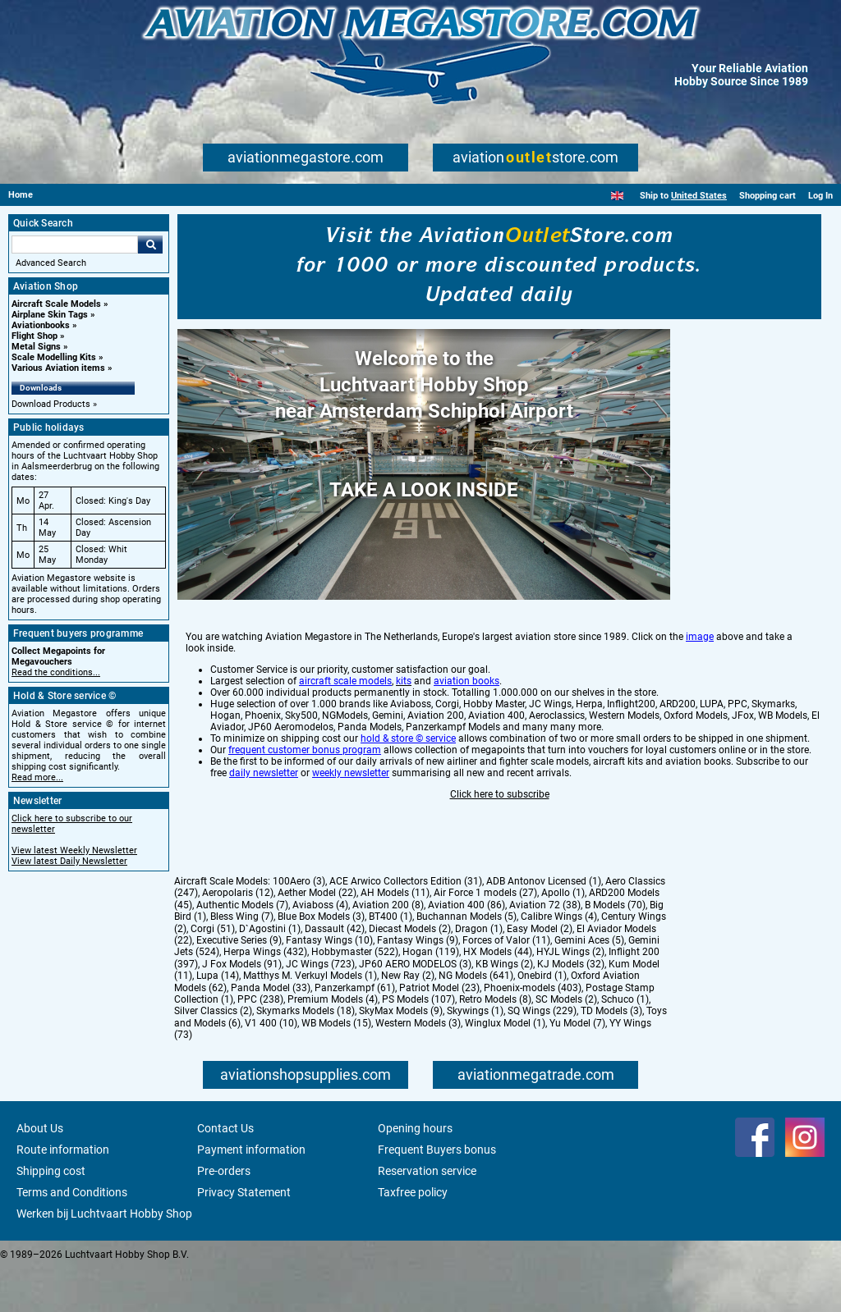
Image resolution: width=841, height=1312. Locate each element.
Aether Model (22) (317, 936)
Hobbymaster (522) (354, 995)
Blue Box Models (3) (321, 960)
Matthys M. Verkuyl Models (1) (310, 1019)
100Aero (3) (299, 924)
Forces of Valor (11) (506, 984)
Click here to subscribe (499, 859)
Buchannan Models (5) (466, 960)
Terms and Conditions (71, 1235)
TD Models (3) (611, 1054)
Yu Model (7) (577, 1066)
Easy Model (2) (539, 972)
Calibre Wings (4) (559, 960)
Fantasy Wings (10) (329, 984)
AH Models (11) (395, 936)
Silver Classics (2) (213, 1054)
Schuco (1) (625, 1043)
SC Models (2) (566, 1043)
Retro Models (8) (495, 1043)
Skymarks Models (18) (305, 1054)
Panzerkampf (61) (355, 1031)
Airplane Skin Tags (49, 314)
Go (150, 244)
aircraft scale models (345, 746)
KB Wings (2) (504, 1007)
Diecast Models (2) (410, 972)
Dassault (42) (335, 972)
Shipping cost (50, 1214)
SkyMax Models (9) (401, 1054)
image (700, 701)
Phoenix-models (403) (532, 1031)
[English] (617, 195)
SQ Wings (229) (542, 1054)
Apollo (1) (563, 936)
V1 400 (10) (271, 1066)
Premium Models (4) (332, 1043)
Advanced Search (51, 263)
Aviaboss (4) (320, 948)
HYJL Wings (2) (570, 995)
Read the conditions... (55, 672)
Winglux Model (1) (505, 1066)
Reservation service (427, 1214)
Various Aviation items (58, 368)
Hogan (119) (430, 995)
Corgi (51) (213, 972)
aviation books (466, 746)
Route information (62, 1193)
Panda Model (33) (270, 1031)
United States (699, 195)
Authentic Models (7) (242, 948)
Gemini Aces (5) (589, 984)
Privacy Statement (244, 1235)
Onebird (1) (542, 1019)
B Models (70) (615, 948)
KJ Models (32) (570, 1007)
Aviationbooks (40, 325)
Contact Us (225, 1171)
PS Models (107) (418, 1043)
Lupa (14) (217, 1019)
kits (403, 746)
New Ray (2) (407, 1019)
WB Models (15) (336, 1066)
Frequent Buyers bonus (437, 1193)
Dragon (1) (479, 972)
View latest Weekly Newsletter (74, 850)
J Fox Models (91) (242, 1007)
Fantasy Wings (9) (417, 984)
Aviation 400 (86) (466, 948)
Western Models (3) (418, 1066)
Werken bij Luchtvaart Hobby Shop (104, 1257)
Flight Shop (34, 336)
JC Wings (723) (320, 1007)
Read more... (37, 777)
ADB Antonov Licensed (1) (543, 924)
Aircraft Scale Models (56, 304)
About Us (39, 1171)
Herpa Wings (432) (265, 995)
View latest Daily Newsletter (69, 861)
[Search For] (74, 244)
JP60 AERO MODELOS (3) (415, 1007)
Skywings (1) (475, 1054)
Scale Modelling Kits (53, 357)
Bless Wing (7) (241, 960)
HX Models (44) (497, 995)
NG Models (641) (476, 1019)
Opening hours (415, 1171)
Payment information (251, 1193)
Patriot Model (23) (439, 1031)
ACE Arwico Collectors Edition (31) (405, 924)
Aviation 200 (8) (388, 948)
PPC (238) (260, 1043)
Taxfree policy (413, 1235)
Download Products (50, 404)
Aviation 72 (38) (545, 948)
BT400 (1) (390, 960)
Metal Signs (36, 346)
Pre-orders (223, 1214)
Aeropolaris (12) (237, 936)
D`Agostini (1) (270, 972)
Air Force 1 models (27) (485, 936)
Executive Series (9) (239, 984)
